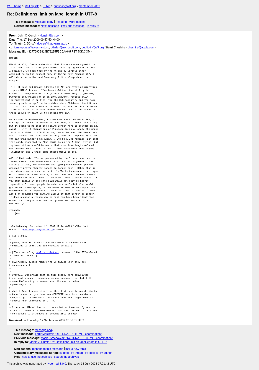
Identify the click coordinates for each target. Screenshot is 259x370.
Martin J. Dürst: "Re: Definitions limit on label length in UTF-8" (68, 341)
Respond (61, 21)
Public (46, 6)
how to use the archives (37, 356)
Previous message (73, 25)
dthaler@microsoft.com (65, 47)
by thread (77, 352)
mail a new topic (75, 348)
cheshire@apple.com (141, 47)
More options (77, 21)
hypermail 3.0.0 (56, 363)
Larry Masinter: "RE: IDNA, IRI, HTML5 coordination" (68, 333)
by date (64, 352)
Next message (50, 25)
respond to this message (47, 348)
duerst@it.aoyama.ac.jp (52, 43)
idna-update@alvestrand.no (31, 47)
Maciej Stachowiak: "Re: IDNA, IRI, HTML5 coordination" (77, 338)
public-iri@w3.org (65, 6)
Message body (44, 21)
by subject (91, 352)
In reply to (93, 25)
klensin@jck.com (50, 35)
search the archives (66, 356)
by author (106, 352)
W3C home (14, 6)
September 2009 (89, 6)
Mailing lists (32, 6)
